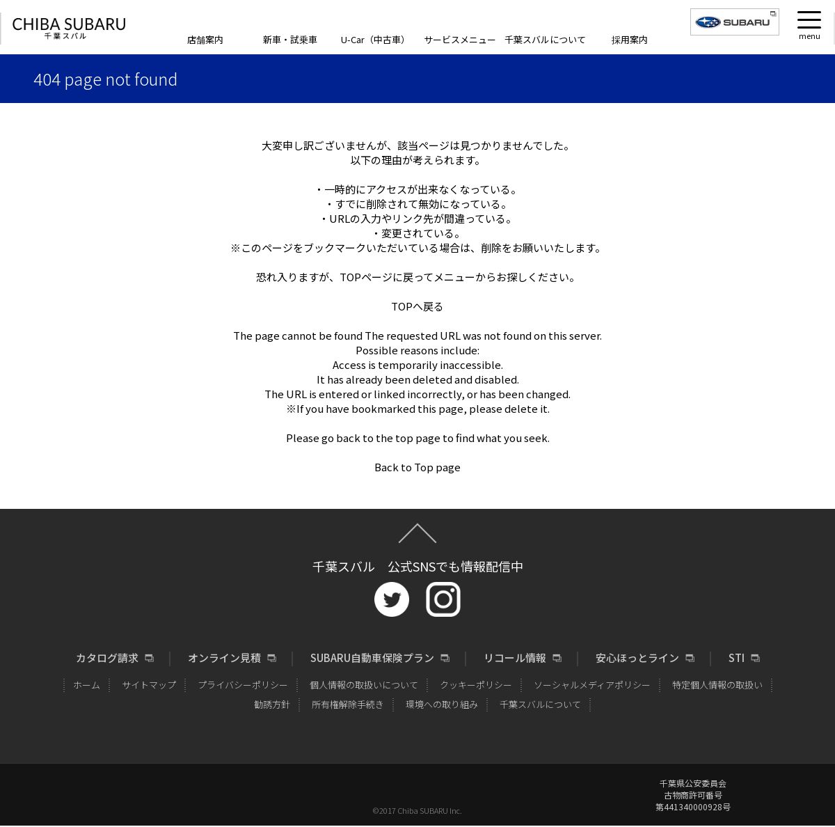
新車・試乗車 (290, 39)
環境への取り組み (442, 704)
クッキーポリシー (476, 684)
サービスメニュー (460, 39)
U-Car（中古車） (375, 39)
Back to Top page (417, 466)
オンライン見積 (224, 658)
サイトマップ (149, 684)
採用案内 (630, 39)
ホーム (86, 684)
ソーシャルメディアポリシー (592, 684)
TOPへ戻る (417, 306)
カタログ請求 (107, 658)
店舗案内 (205, 39)
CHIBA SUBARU (69, 29)
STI (737, 658)
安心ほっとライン (637, 658)
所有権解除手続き (348, 704)
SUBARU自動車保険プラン (372, 658)
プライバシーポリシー (243, 684)
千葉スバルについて (545, 39)
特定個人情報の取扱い (717, 684)
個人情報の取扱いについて (364, 684)
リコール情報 (515, 658)
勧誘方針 (272, 704)
